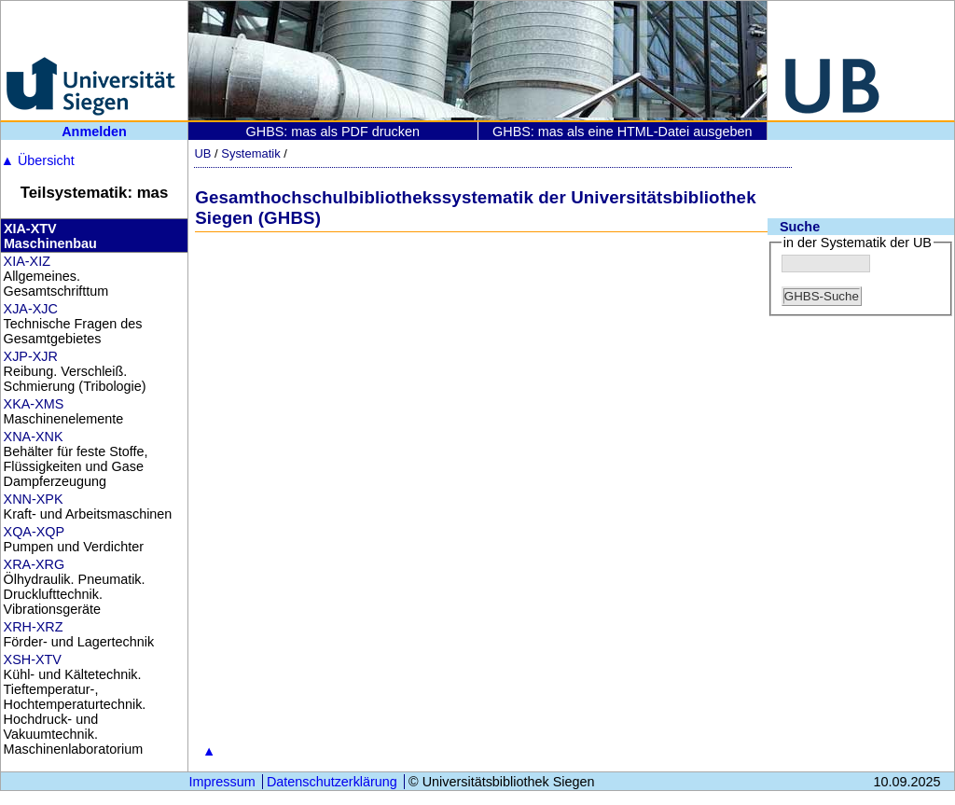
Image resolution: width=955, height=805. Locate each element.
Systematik (250, 153)
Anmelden (94, 131)
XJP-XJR (31, 356)
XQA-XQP (34, 531)
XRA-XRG (34, 564)
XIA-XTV (30, 228)
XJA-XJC (31, 308)
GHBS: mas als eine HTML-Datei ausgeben (622, 131)
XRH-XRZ (33, 626)
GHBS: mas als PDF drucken (333, 131)
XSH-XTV (33, 659)
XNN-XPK (33, 499)
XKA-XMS (34, 403)
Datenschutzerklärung (332, 781)
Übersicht (38, 160)
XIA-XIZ (27, 261)
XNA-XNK (33, 436)
